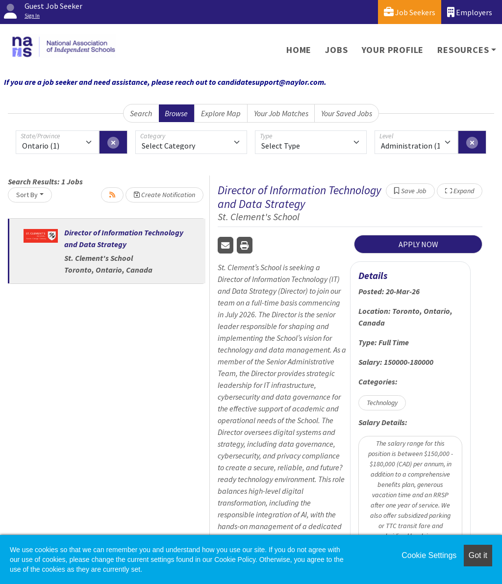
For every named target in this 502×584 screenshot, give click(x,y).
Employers (469, 12)
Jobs (336, 49)
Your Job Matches (281, 113)
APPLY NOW (418, 244)
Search (141, 113)
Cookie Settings (429, 555)
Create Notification (164, 194)
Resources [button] (463, 49)
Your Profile (393, 49)
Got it (478, 555)
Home (298, 49)
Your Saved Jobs (346, 113)
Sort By (27, 194)
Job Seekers (409, 12)
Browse (176, 113)
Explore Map (221, 113)
